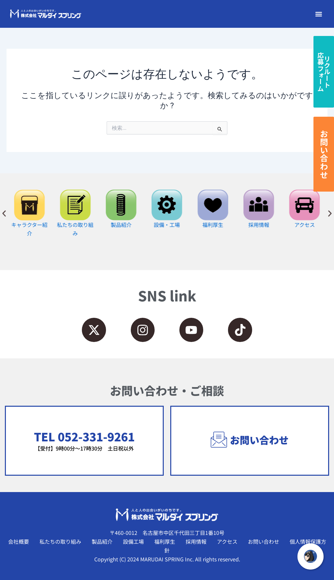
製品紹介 (102, 541)
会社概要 (18, 541)
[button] (318, 14)
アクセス (227, 541)
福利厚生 (164, 541)
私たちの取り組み (60, 541)
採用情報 (196, 541)
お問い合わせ (263, 541)
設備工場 (133, 541)
